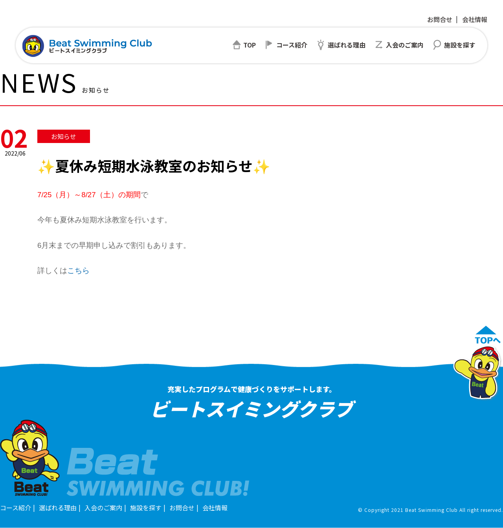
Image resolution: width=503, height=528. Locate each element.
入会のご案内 (103, 507)
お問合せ (439, 19)
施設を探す (146, 507)
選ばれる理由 (58, 507)
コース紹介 (15, 507)
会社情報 (474, 19)
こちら (78, 270)
